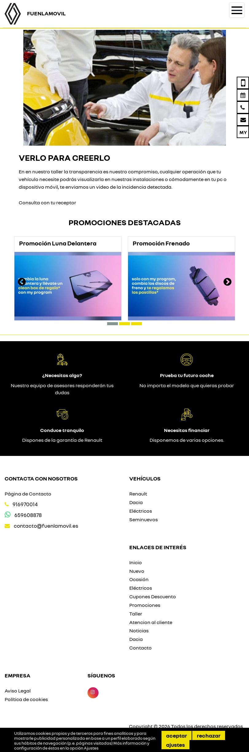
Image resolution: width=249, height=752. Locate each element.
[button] (113, 324)
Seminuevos (143, 519)
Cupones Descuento (152, 596)
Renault (138, 494)
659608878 (28, 515)
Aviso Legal (18, 691)
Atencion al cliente (150, 622)
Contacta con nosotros (41, 478)
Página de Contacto (28, 494)
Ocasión (139, 579)
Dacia (136, 502)
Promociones (144, 605)
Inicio (135, 562)
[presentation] (21, 282)
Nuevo (136, 571)
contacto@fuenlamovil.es (46, 526)
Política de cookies (26, 699)
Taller (135, 614)
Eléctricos (140, 511)
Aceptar (176, 735)
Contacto (140, 648)
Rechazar (208, 735)
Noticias (139, 630)
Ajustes (175, 744)
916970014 (25, 504)
